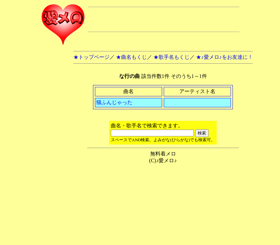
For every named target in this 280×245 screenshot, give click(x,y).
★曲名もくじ (131, 57)
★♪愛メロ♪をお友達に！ (224, 57)
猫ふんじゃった (114, 102)
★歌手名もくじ (171, 57)
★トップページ (91, 57)
